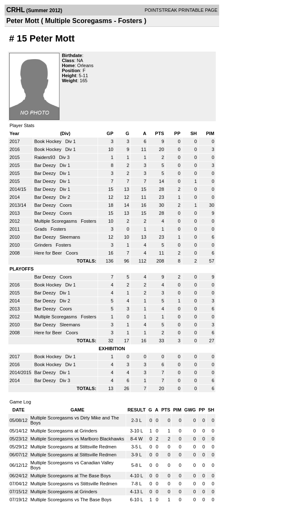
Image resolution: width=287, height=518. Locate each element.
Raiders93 (45, 157)
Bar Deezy (45, 165)
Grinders (43, 244)
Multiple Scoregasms (56, 221)
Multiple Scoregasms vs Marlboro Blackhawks (77, 438)
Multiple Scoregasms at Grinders (64, 430)
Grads (41, 229)
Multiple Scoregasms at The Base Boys (71, 475)
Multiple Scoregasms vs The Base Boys (71, 499)
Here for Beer (48, 252)
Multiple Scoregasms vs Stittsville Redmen (74, 483)
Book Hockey (48, 141)
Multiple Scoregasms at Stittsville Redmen (73, 446)
